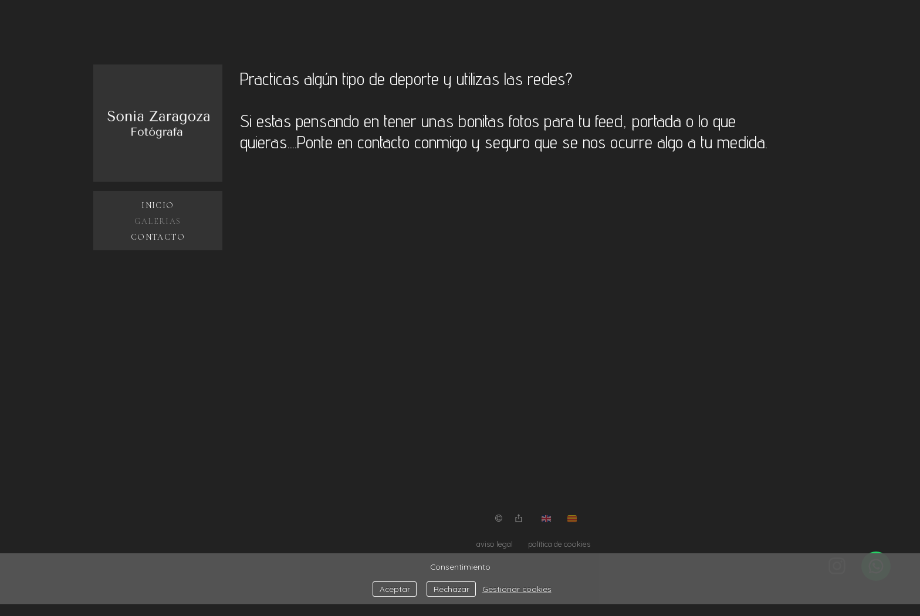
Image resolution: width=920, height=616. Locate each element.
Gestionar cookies (517, 589)
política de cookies (559, 544)
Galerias (157, 221)
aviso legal (494, 544)
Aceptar (395, 589)
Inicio (157, 205)
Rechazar (451, 589)
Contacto (158, 237)
